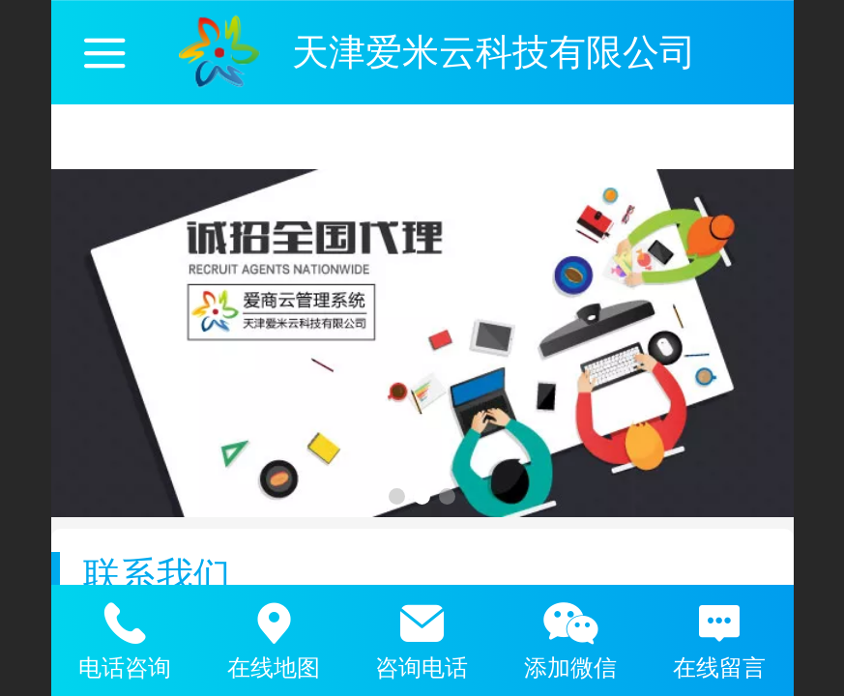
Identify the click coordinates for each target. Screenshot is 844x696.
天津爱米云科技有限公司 (494, 51)
